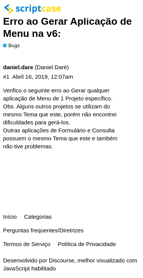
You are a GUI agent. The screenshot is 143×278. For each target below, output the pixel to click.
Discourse (61, 260)
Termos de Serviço (26, 244)
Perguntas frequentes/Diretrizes (43, 230)
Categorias (38, 216)
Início (10, 216)
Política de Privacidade (87, 244)
